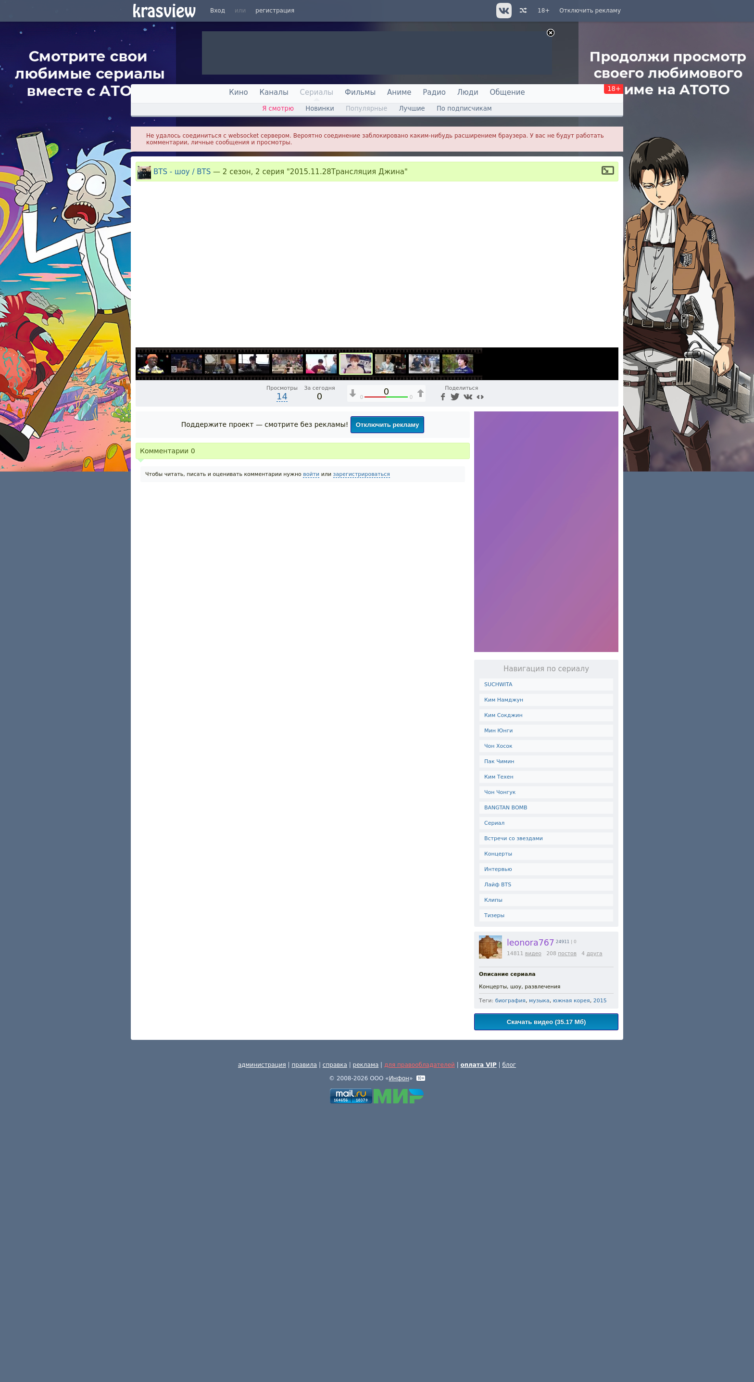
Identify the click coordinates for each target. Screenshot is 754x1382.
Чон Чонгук (499, 1063)
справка (335, 1335)
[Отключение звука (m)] (565, 609)
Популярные (366, 108)
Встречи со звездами (513, 1109)
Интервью (498, 1140)
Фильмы (360, 92)
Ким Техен (499, 1047)
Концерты (498, 1124)
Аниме (399, 92)
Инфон (399, 1348)
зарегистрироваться (361, 745)
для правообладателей (419, 1335)
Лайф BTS (497, 1155)
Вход (217, 10)
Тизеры (494, 1186)
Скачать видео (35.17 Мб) (546, 1292)
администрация (262, 1335)
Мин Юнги (498, 1001)
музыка (539, 1271)
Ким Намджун (503, 970)
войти (311, 745)
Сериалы (317, 92)
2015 (600, 1271)
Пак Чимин (499, 1032)
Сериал (494, 1093)
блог (509, 1335)
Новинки (319, 108)
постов (567, 1224)
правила (304, 1335)
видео (533, 1224)
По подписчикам (464, 108)
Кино (238, 92)
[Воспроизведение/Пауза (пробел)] (143, 609)
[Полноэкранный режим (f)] (610, 609)
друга (595, 1224)
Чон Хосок (498, 1016)
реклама (366, 1335)
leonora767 (530, 1213)
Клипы (493, 1170)
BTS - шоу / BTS (182, 171)
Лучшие (412, 108)
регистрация (274, 10)
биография (510, 1271)
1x (549, 609)
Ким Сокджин (503, 986)
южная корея (571, 1271)
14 (282, 667)
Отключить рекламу (590, 10)
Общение (507, 92)
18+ (544, 10)
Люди (467, 92)
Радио (434, 92)
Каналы (273, 92)
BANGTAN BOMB (506, 1078)
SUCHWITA (498, 955)
